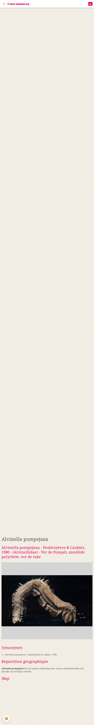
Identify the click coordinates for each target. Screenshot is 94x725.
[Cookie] (6, 718)
